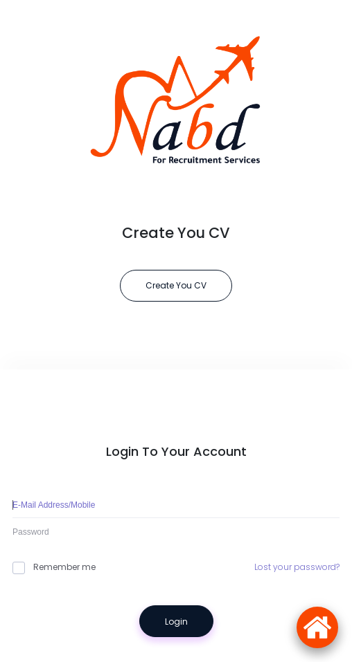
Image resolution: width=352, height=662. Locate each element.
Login (176, 621)
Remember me (54, 567)
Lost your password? (297, 567)
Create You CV (176, 285)
